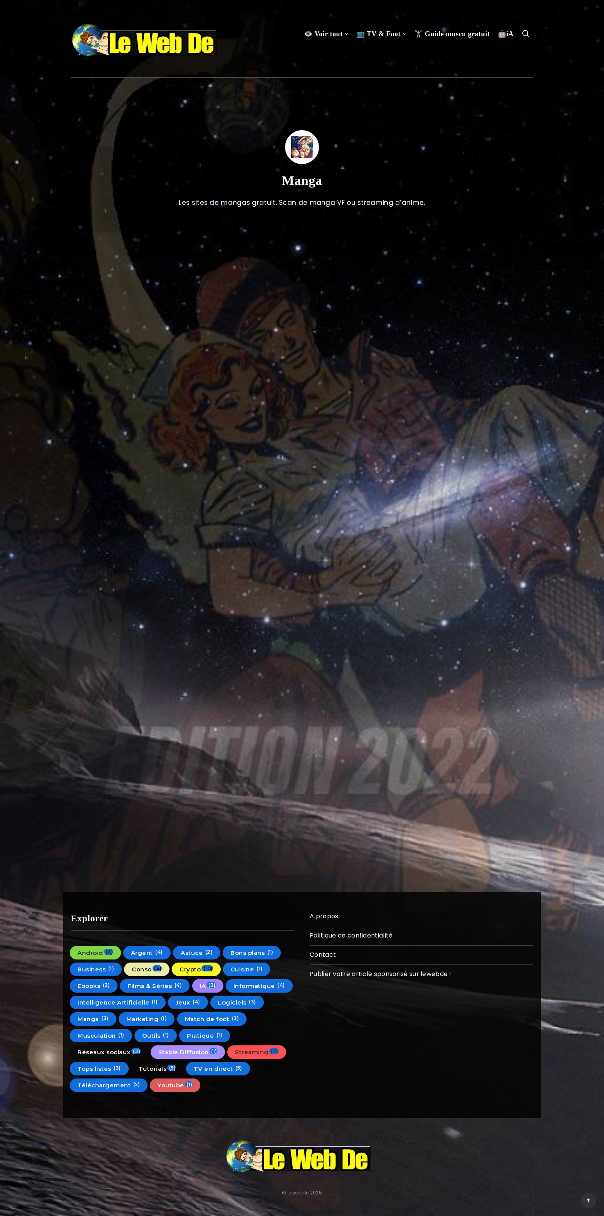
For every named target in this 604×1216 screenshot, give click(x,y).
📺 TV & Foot (378, 34)
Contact (323, 954)
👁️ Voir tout (323, 34)
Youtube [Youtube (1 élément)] (175, 1085)
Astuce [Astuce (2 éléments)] (197, 952)
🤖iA (506, 34)
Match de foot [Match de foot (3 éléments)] (212, 1019)
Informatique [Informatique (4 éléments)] (259, 986)
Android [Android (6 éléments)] (95, 952)
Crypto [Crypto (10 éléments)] (196, 969)
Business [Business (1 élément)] (95, 969)
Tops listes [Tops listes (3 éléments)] (99, 1068)
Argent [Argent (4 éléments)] (147, 952)
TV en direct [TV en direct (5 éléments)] (218, 1068)
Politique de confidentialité (351, 935)
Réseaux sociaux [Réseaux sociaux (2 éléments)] (109, 1052)
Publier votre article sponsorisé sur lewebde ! (380, 973)
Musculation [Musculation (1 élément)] (100, 1035)
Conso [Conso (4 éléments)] (147, 969)
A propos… (326, 916)
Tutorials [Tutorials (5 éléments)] (157, 1068)
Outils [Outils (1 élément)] (155, 1035)
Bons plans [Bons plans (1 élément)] (251, 952)
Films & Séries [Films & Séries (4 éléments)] (155, 986)
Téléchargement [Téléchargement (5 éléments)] (108, 1085)
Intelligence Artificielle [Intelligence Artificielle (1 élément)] (117, 1002)
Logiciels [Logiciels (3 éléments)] (237, 1002)
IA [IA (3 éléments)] (208, 986)
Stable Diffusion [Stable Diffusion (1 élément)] (187, 1052)
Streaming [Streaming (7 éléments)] (257, 1052)
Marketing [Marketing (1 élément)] (146, 1019)
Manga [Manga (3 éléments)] (93, 1019)
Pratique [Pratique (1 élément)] (204, 1035)
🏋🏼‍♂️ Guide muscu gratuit (452, 34)
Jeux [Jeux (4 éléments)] (188, 1002)
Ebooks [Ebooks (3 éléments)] (93, 986)
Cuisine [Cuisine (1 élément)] (247, 969)
